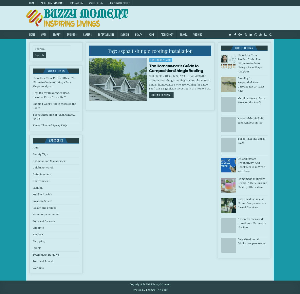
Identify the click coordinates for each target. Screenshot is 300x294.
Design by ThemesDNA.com (150, 290)
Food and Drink (42, 194)
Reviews (38, 234)
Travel (183, 34)
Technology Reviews (46, 254)
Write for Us (96, 3)
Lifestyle (38, 227)
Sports (37, 247)
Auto (44, 34)
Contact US (76, 3)
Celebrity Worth (43, 167)
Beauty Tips (40, 154)
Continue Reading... (162, 95)
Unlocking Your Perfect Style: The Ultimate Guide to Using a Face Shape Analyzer (54, 82)
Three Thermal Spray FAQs (50, 125)
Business (72, 34)
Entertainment (106, 34)
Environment (41, 181)
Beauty (57, 34)
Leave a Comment (197, 76)
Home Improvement (160, 60)
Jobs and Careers (44, 221)
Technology (167, 34)
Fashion (125, 34)
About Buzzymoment (52, 3)
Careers (87, 34)
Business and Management (49, 161)
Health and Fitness (44, 207)
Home (32, 3)
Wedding (197, 34)
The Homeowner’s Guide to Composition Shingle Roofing (176, 68)
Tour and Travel (43, 261)
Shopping (39, 241)
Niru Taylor (155, 76)
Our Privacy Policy (119, 3)
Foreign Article (42, 201)
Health (138, 34)
